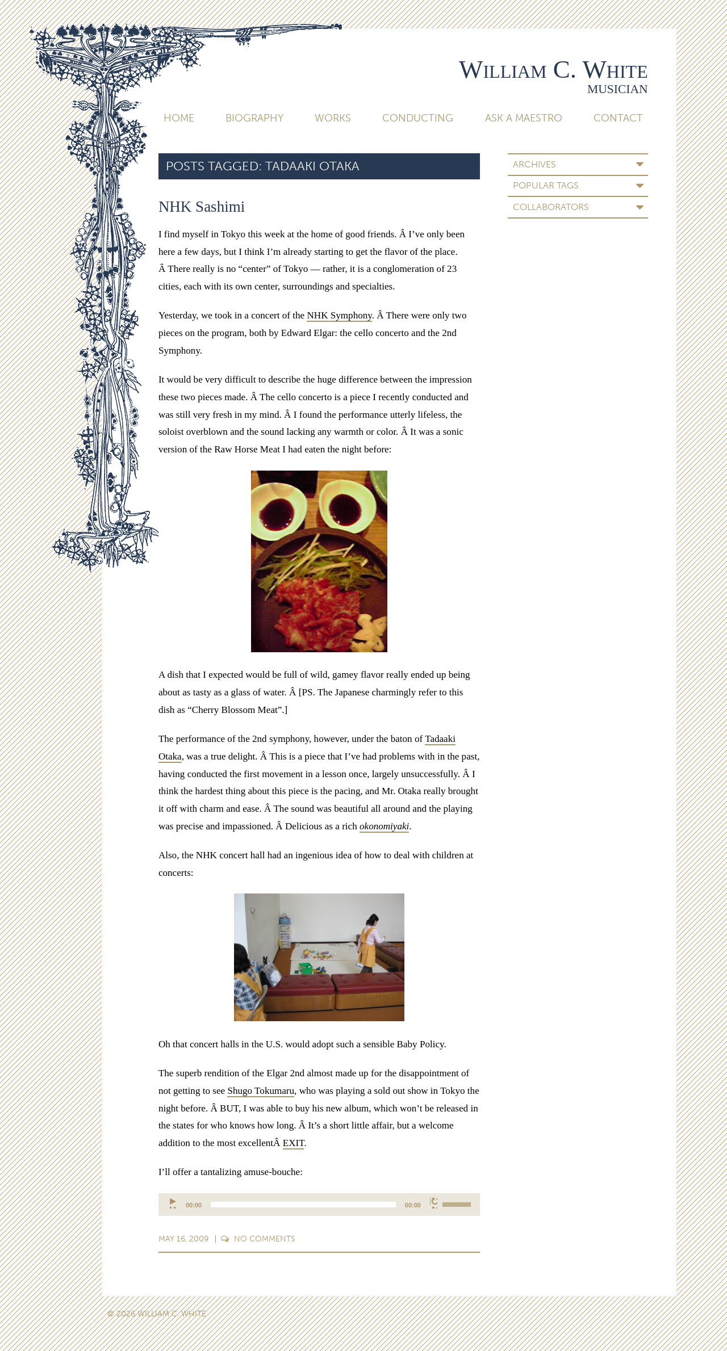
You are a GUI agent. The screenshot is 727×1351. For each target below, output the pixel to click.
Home (179, 118)
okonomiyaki (384, 826)
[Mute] (433, 1203)
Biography (254, 118)
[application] (319, 1204)
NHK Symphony (339, 315)
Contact (618, 118)
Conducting (417, 118)
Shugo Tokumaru (260, 1090)
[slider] (303, 1204)
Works (333, 118)
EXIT (293, 1143)
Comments (258, 1239)
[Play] (173, 1203)
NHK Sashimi (201, 206)
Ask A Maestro (523, 118)
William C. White (553, 69)
